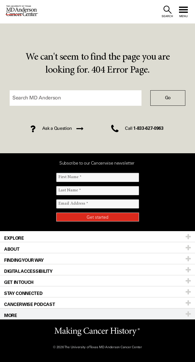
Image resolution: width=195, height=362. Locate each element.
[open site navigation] (183, 11)
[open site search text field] (167, 11)
